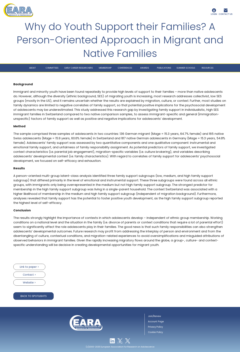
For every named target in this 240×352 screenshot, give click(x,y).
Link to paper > (29, 267)
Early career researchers (78, 67)
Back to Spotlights (33, 296)
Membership (105, 67)
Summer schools (185, 67)
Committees (52, 67)
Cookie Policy (155, 332)
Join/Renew (154, 316)
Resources (208, 67)
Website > (29, 282)
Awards (144, 67)
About (32, 67)
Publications (164, 67)
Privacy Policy (155, 326)
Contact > (29, 275)
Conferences (125, 67)
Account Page (156, 321)
